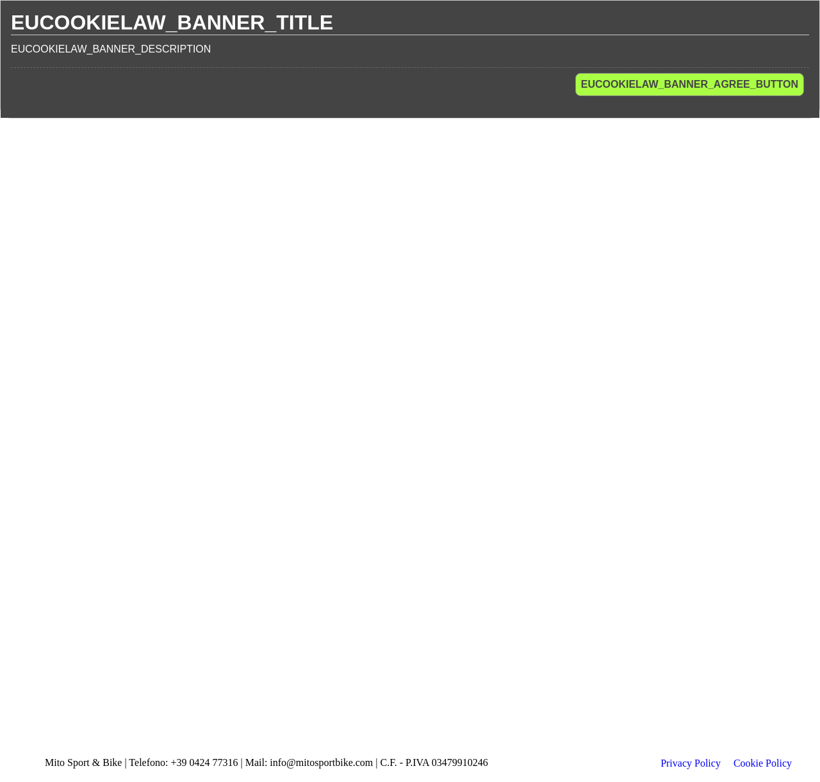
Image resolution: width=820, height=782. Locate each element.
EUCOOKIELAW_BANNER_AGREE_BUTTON (689, 84)
